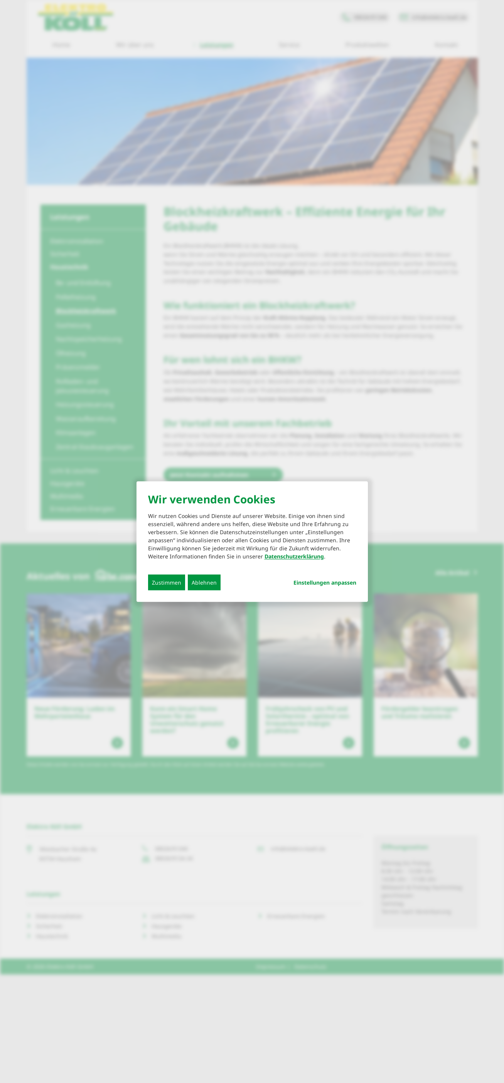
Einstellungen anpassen (324, 582)
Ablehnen (204, 582)
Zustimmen (166, 582)
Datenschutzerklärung (294, 556)
